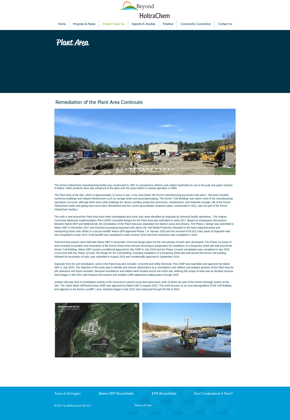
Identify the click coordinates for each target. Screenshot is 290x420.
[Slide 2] (122, 169)
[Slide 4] (130, 169)
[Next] (230, 141)
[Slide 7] (151, 169)
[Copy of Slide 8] (160, 169)
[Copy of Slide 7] (156, 169)
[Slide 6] (143, 169)
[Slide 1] (117, 169)
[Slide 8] (164, 169)
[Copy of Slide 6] (147, 169)
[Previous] (59, 141)
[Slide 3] (126, 169)
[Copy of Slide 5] (139, 169)
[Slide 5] (134, 169)
